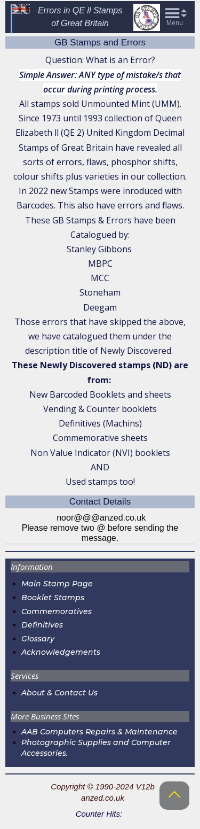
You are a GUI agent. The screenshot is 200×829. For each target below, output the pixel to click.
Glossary (37, 639)
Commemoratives (56, 611)
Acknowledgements (60, 652)
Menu (174, 23)
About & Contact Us (60, 693)
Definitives (42, 625)
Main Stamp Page (57, 583)
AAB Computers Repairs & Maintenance (99, 732)
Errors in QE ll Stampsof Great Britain (80, 17)
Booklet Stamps (52, 597)
